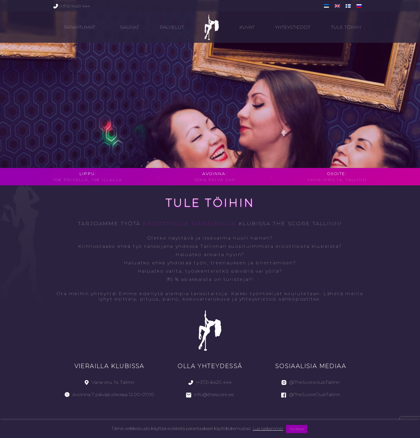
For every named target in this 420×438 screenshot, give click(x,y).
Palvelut (172, 27)
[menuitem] (326, 5)
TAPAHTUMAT (79, 27)
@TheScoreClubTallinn (310, 394)
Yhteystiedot (292, 27)
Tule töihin (346, 27)
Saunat (129, 27)
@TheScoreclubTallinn (311, 382)
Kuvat (246, 27)
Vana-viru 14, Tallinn (109, 382)
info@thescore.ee (210, 394)
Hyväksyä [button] (296, 429)
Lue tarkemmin (268, 428)
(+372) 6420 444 (71, 6)
